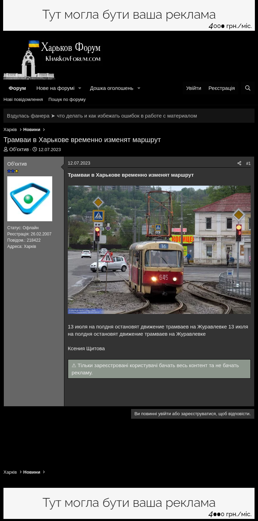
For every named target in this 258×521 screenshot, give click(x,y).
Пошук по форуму (67, 99)
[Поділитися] (239, 164)
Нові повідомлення (23, 99)
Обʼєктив (19, 149)
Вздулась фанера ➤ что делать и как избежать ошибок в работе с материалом (102, 116)
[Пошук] (248, 88)
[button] (80, 88)
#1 (248, 163)
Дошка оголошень (111, 88)
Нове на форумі (55, 88)
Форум (17, 88)
